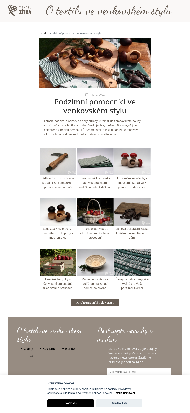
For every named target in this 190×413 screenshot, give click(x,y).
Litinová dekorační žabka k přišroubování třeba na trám (132, 233)
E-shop (68, 349)
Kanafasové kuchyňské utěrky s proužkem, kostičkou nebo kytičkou (94, 183)
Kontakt (27, 356)
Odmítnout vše (119, 403)
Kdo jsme (47, 349)
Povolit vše (71, 403)
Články (26, 349)
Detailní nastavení (124, 393)
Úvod (42, 33)
